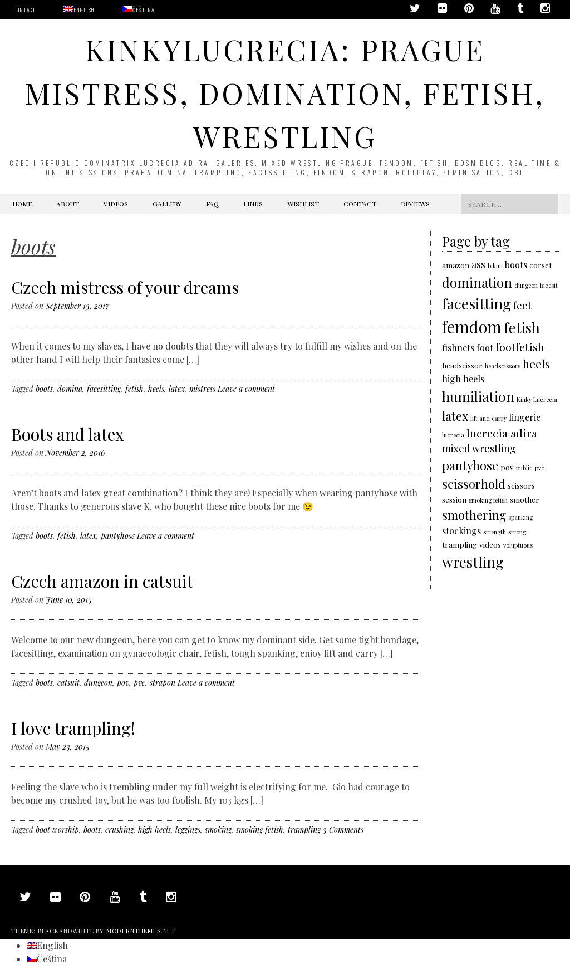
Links (253, 203)
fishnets (458, 347)
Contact (25, 10)
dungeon (98, 682)
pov (123, 682)
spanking (520, 517)
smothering (474, 514)
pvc (139, 682)
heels (156, 388)
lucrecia (453, 435)
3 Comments (343, 829)
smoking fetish (259, 829)
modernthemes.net (140, 931)
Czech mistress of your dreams (125, 287)
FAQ (212, 203)
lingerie (524, 417)
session (454, 499)
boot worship (57, 829)
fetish (134, 388)
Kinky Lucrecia (537, 399)
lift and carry (488, 418)
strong (517, 532)
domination (477, 282)
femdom (472, 326)
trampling (304, 829)
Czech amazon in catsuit (102, 581)
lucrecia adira (501, 433)
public (524, 468)
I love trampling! (73, 728)
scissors (521, 485)
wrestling (473, 561)
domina (69, 388)
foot (484, 347)
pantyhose (118, 535)
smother (524, 499)
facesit (549, 285)
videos (490, 544)
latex (177, 388)
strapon (162, 682)
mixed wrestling (479, 448)
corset (540, 265)
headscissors (502, 366)
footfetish (519, 347)
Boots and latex (67, 434)
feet (522, 305)
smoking (218, 829)
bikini (495, 266)
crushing (119, 829)
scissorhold (473, 483)
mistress (202, 388)
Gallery (167, 203)
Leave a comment (246, 388)
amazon (455, 265)
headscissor (462, 365)
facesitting (104, 388)
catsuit (68, 682)
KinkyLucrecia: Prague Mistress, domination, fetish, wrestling (284, 92)
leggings (187, 829)
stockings (461, 531)
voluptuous (518, 545)
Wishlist (303, 203)
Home (22, 203)
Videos (116, 203)
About (67, 203)
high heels (154, 829)
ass (478, 264)
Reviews (415, 203)
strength (494, 532)
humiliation (478, 396)
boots (44, 388)
